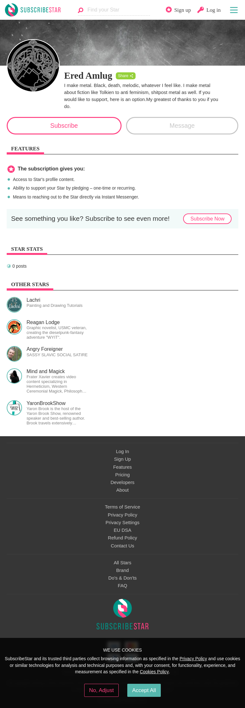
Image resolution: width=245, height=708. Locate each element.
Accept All (144, 690)
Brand (122, 570)
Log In (122, 451)
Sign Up (122, 459)
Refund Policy (122, 537)
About (122, 490)
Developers (122, 482)
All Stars (122, 562)
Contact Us (122, 545)
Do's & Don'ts (122, 578)
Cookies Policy (154, 671)
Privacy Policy (122, 514)
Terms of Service (122, 506)
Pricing (122, 474)
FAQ (122, 585)
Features (122, 467)
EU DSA (122, 530)
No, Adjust (101, 690)
